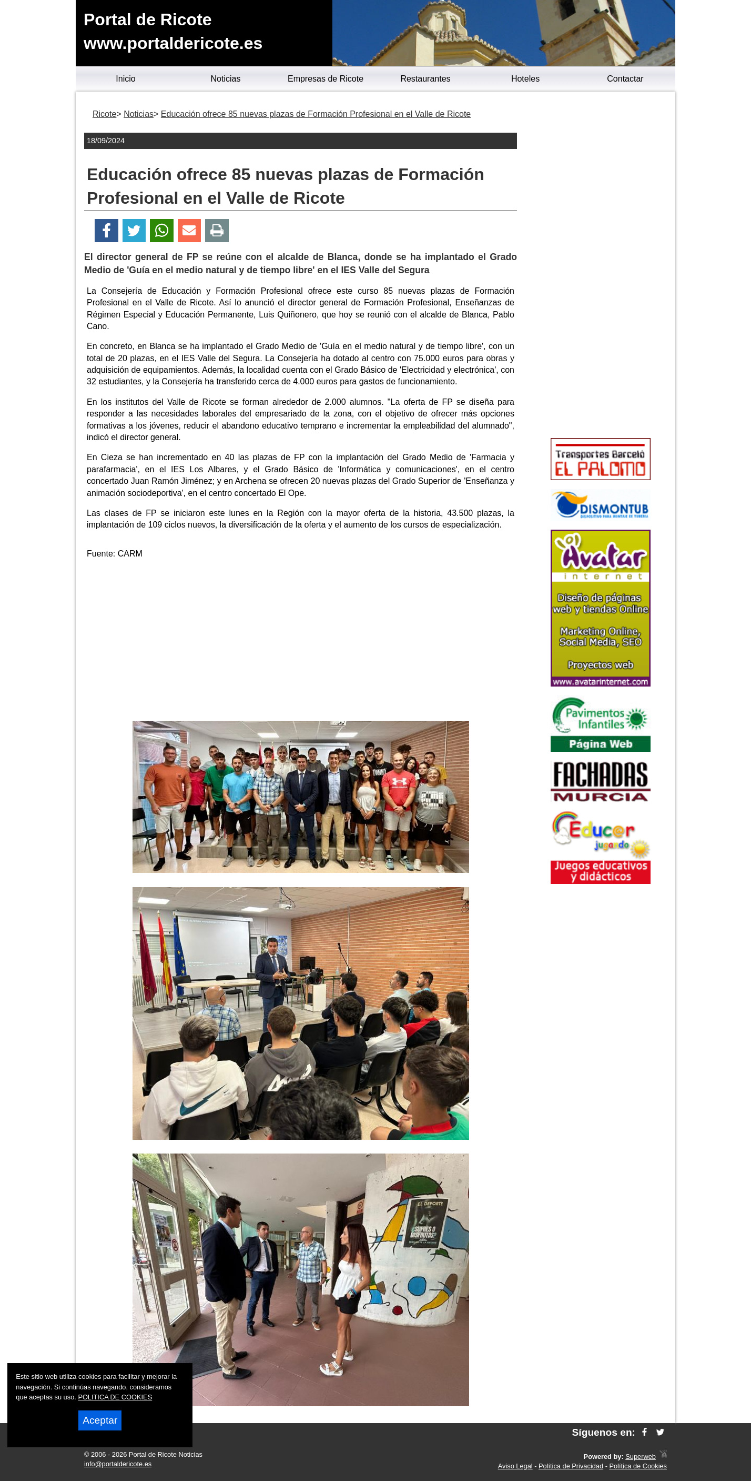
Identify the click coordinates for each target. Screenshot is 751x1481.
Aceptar (100, 1420)
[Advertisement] (300, 641)
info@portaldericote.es (117, 1464)
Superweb (640, 1456)
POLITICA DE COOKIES (115, 1397)
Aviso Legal (515, 1466)
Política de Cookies (638, 1466)
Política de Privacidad (571, 1466)
